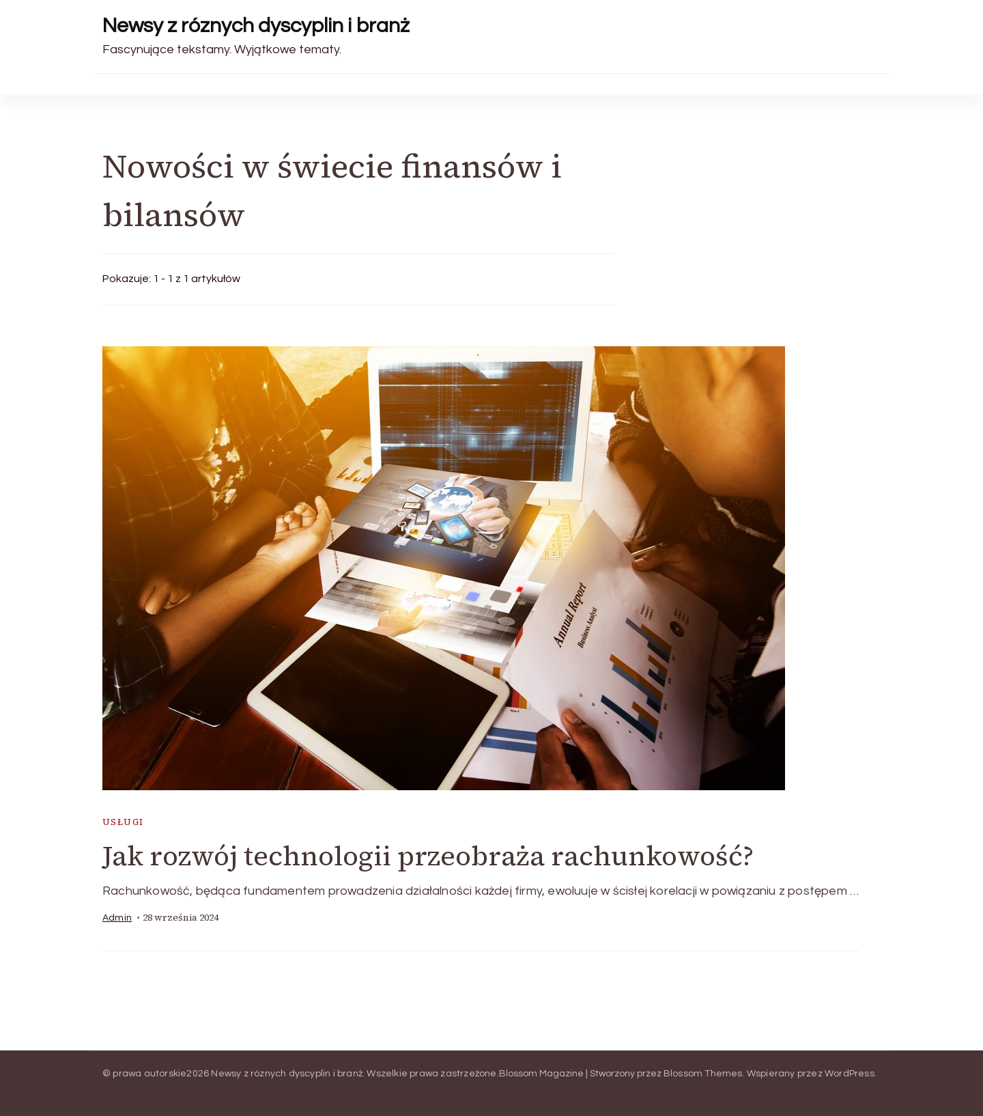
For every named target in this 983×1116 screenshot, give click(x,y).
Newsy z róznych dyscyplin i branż (256, 25)
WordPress (849, 1073)
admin (117, 918)
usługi (122, 822)
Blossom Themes (703, 1073)
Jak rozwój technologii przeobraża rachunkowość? (428, 855)
